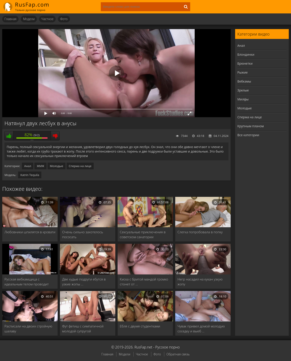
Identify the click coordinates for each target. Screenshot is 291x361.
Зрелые (243, 90)
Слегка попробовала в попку (200, 232)
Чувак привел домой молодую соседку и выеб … (201, 328)
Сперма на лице (80, 166)
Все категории (248, 135)
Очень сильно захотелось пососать (82, 234)
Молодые (56, 166)
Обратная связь (178, 354)
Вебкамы (244, 81)
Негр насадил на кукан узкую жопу (200, 281)
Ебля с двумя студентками (140, 326)
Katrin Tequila (29, 175)
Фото (63, 19)
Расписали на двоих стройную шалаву (28, 328)
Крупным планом (250, 126)
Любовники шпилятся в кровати (29, 232)
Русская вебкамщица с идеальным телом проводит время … (26, 282)
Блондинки (245, 54)
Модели (29, 19)
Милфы (243, 99)
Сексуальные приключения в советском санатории (143, 234)
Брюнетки (245, 63)
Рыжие (242, 72)
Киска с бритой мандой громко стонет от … (144, 281)
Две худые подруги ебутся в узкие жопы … (84, 281)
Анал (27, 166)
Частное (47, 19)
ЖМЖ (40, 166)
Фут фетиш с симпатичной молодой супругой (82, 328)
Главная (10, 19)
